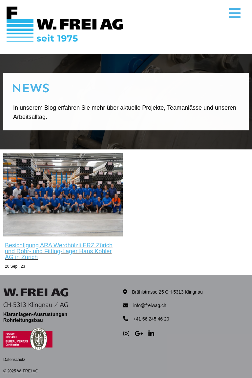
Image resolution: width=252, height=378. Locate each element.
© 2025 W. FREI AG (20, 371)
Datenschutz (14, 359)
